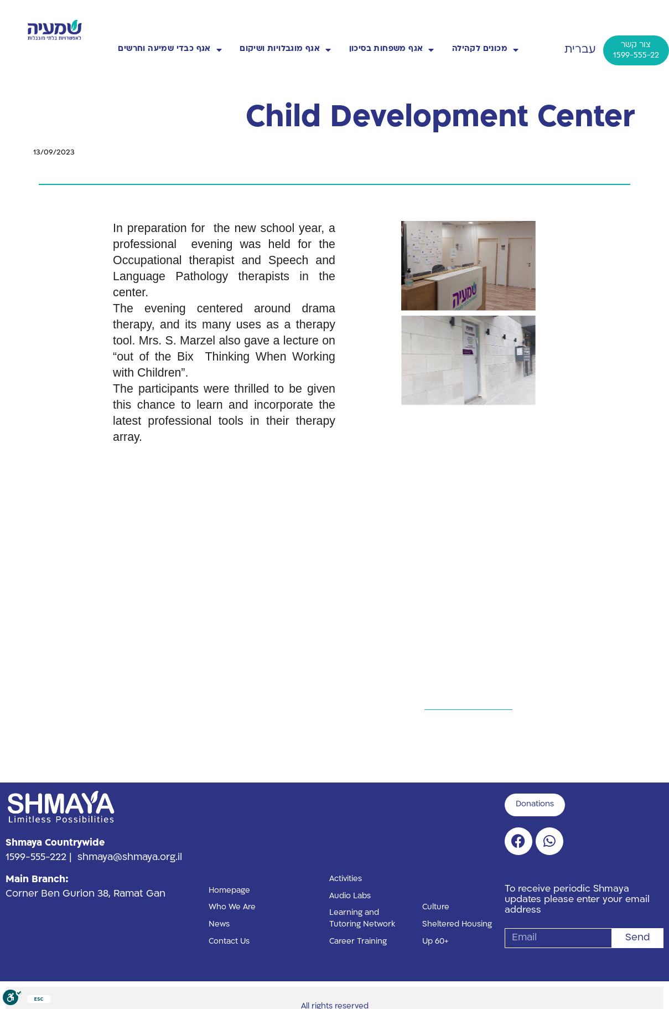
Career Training (358, 941)
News (219, 924)
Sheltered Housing (457, 924)
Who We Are (232, 907)
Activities (345, 879)
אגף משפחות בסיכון (391, 50)
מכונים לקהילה (485, 50)
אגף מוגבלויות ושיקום (285, 50)
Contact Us (229, 941)
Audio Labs (350, 896)
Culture (435, 907)
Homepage (229, 890)
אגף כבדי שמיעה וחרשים (170, 50)
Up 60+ (435, 941)
